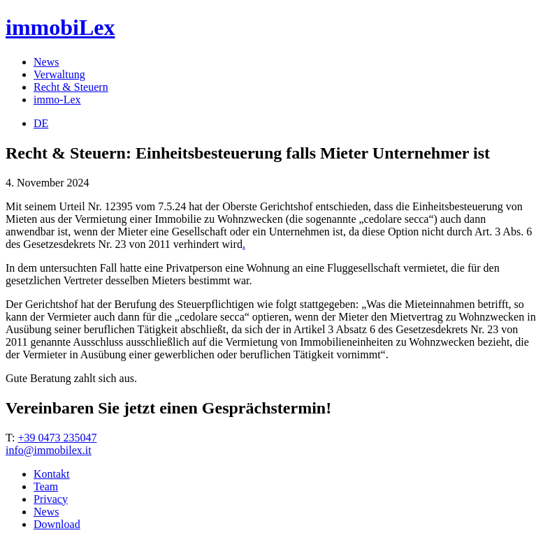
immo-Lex (57, 99)
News (46, 62)
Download (57, 524)
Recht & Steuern (71, 87)
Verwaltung (59, 74)
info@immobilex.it (49, 450)
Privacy (51, 499)
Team (46, 486)
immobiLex (60, 27)
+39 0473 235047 (56, 438)
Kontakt (52, 474)
